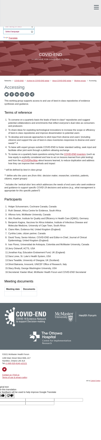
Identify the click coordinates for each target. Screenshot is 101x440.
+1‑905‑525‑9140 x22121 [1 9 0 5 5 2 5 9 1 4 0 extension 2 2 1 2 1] (16, 363)
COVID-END (19, 81)
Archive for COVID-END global (38, 81)
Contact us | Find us (10, 375)
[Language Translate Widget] (18, 31)
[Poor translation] (10, 395)
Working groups (80, 81)
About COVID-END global (61, 81)
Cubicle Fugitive (95, 380)
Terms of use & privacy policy (14, 377)
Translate (10, 38)
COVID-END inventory (75, 154)
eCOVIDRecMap (29, 160)
